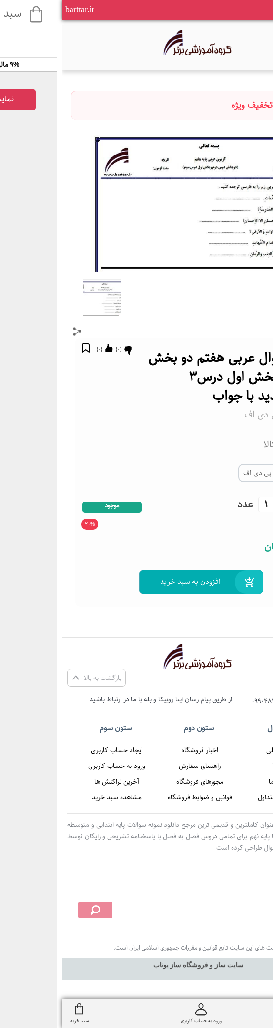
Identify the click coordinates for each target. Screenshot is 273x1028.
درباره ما (221, 766)
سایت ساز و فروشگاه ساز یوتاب (136, 965)
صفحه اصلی (220, 750)
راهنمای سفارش (138, 766)
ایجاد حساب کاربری (55, 750)
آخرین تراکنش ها (54, 781)
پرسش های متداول (221, 797)
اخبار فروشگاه (138, 750)
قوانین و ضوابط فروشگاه (138, 797)
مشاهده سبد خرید (55, 797)
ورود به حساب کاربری (54, 766)
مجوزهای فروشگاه (138, 781)
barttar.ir (17, 9)
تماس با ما (221, 781)
